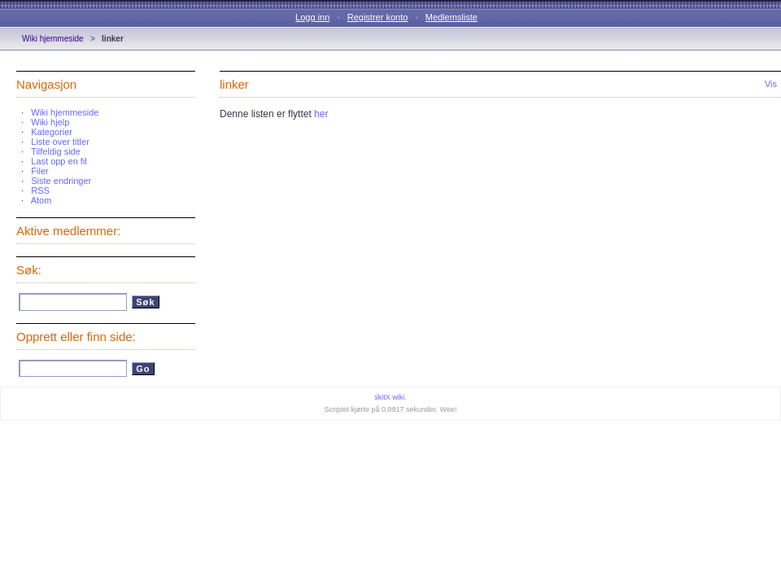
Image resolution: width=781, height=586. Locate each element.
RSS (40, 190)
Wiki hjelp (50, 122)
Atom (41, 200)
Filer (39, 171)
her (321, 114)
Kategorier (51, 132)
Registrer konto (377, 17)
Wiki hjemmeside (53, 38)
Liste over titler (60, 141)
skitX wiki (389, 397)
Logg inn (312, 17)
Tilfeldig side (56, 151)
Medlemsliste (451, 17)
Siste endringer (61, 181)
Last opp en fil (59, 161)
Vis (771, 84)
